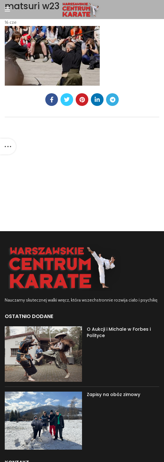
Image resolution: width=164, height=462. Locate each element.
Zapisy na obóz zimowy (113, 394)
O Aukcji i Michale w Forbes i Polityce (119, 332)
